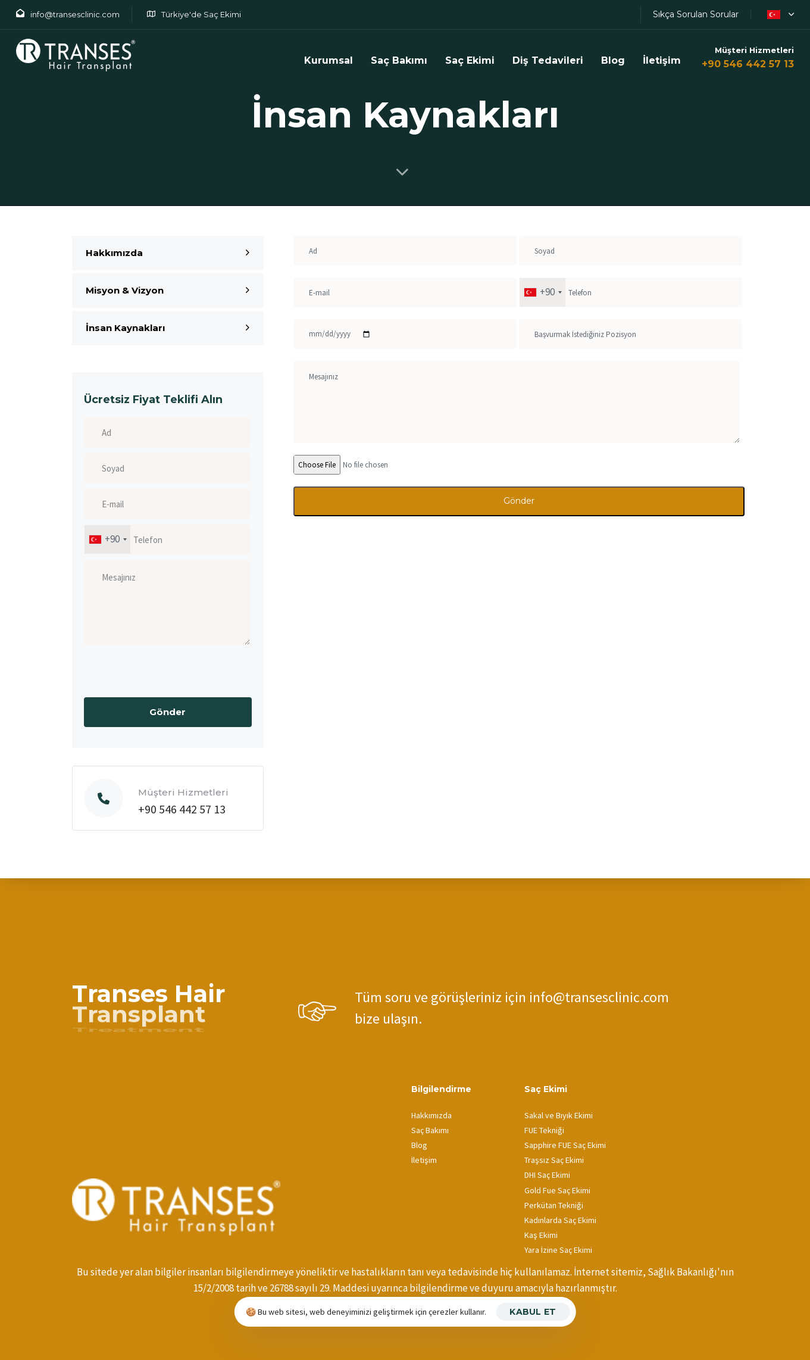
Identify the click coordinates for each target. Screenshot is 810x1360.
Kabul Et (532, 1311)
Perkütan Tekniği (553, 1205)
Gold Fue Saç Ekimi (557, 1190)
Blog (613, 60)
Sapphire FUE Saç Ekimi (565, 1145)
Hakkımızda (167, 252)
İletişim (662, 60)
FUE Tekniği (544, 1130)
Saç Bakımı (430, 1130)
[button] (778, 14)
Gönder (518, 500)
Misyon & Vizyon (167, 290)
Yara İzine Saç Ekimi (558, 1249)
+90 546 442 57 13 (748, 64)
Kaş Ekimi (541, 1235)
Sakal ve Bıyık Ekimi (558, 1115)
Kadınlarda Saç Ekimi (560, 1220)
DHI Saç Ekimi (547, 1174)
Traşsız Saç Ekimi (554, 1160)
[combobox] (107, 539)
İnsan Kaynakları (167, 327)
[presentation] (174, 674)
